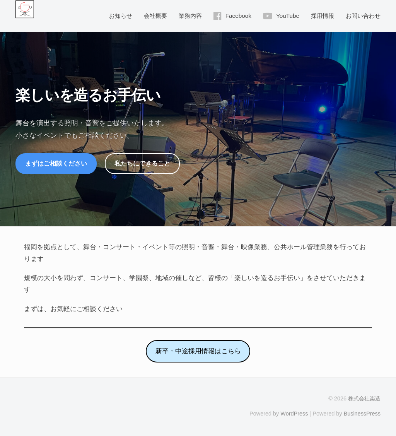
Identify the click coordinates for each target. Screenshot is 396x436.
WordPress (294, 413)
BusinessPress (362, 413)
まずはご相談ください (56, 163)
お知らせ (120, 15)
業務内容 (190, 15)
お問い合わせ (363, 15)
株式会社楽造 (364, 398)
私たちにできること (142, 163)
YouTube (287, 15)
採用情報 (322, 15)
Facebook (238, 15)
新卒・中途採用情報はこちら (198, 351)
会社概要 (155, 15)
